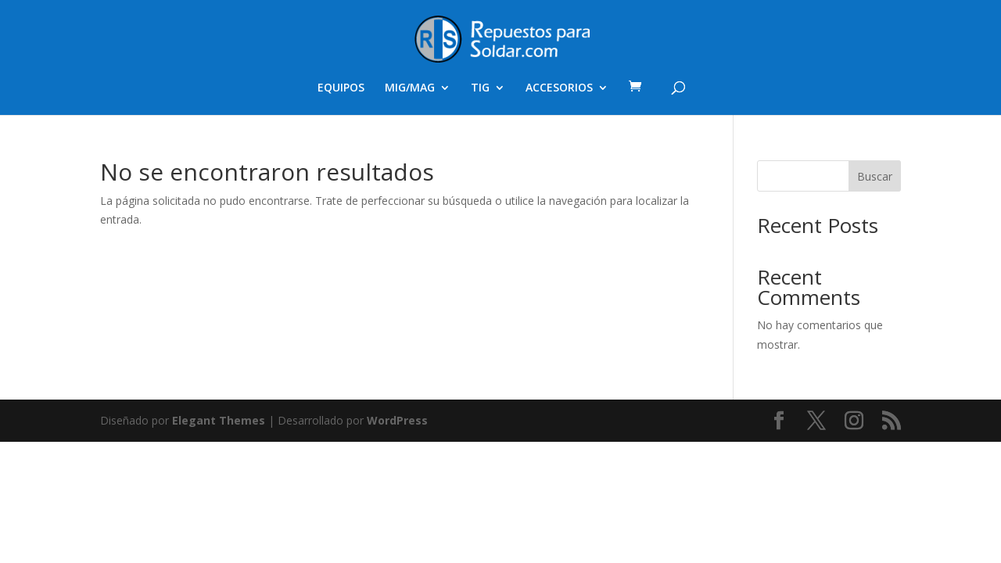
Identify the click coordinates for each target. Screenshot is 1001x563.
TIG (480, 88)
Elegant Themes (218, 420)
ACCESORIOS (559, 88)
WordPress (397, 420)
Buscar (874, 176)
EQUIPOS (341, 88)
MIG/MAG (410, 88)
